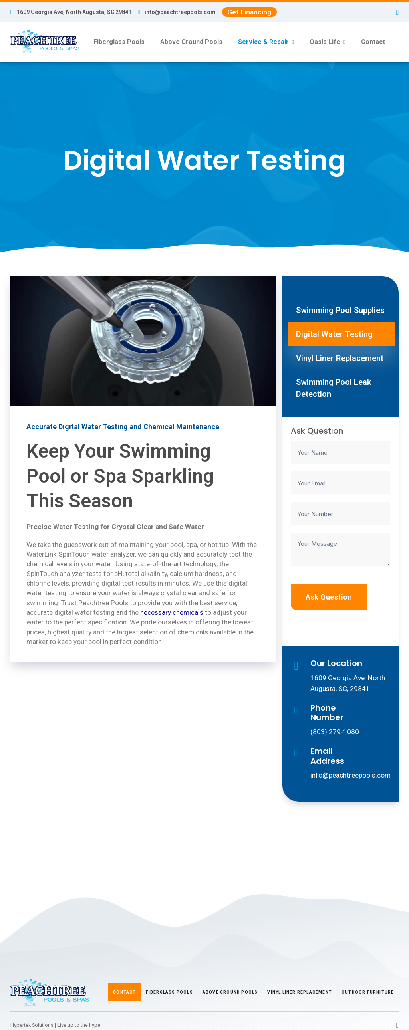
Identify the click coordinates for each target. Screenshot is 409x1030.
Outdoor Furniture (367, 992)
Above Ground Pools (191, 42)
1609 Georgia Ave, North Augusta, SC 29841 (74, 12)
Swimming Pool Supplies (340, 310)
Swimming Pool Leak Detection (333, 388)
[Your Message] (341, 549)
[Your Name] (341, 452)
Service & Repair (263, 42)
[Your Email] (341, 482)
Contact (373, 42)
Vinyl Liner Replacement (339, 358)
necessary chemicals (171, 612)
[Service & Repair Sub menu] (293, 42)
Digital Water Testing (334, 334)
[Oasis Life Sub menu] (344, 42)
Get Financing (249, 12)
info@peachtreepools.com (180, 12)
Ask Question (329, 597)
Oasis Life (325, 42)
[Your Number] (341, 513)
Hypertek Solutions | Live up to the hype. (55, 1025)
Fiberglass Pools (119, 42)
